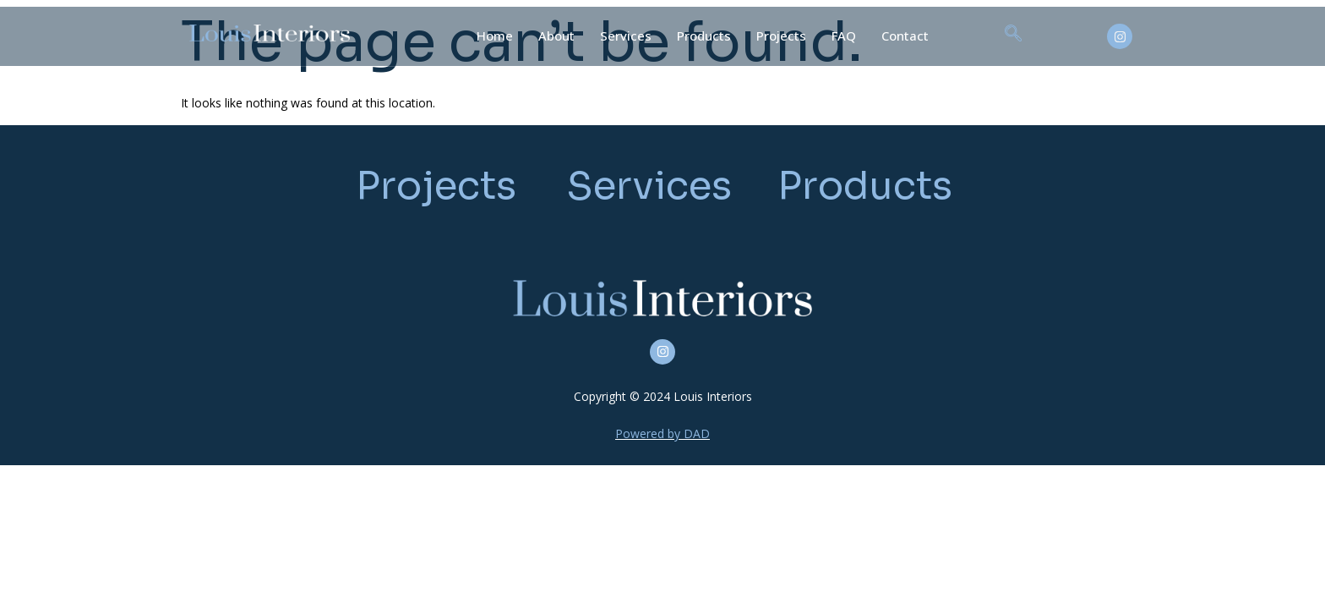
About (556, 35)
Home (495, 35)
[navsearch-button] (1013, 36)
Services (626, 35)
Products (704, 35)
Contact (905, 35)
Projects (781, 35)
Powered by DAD (662, 433)
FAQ (844, 35)
